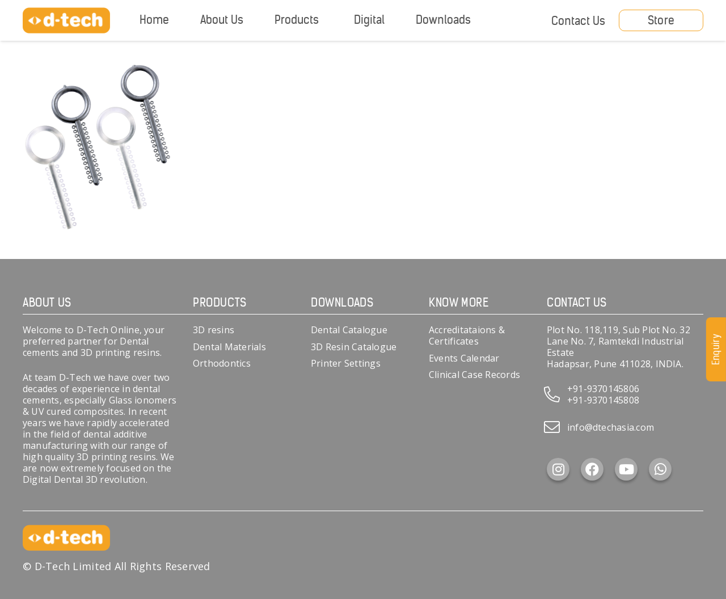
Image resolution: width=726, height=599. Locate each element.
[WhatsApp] (660, 469)
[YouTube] (626, 469)
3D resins (213, 330)
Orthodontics (222, 363)
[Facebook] (592, 469)
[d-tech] (66, 20)
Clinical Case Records (474, 374)
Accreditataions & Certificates (467, 335)
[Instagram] (558, 469)
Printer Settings (346, 363)
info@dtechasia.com (610, 427)
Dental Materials (229, 347)
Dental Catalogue (349, 330)
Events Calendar (464, 358)
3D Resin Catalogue (353, 347)
